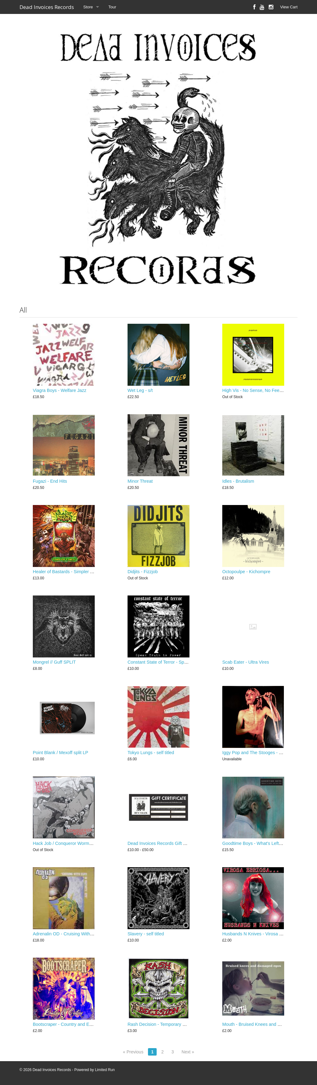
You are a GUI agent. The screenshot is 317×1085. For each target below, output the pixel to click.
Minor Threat (140, 481)
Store (88, 7)
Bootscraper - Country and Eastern (67, 1024)
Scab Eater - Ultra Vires (245, 662)
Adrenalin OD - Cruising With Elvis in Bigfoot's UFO (83, 933)
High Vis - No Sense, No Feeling (254, 390)
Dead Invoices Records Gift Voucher (163, 843)
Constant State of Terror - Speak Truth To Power (175, 662)
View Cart (288, 7)
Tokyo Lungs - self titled (151, 752)
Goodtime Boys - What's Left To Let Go (260, 843)
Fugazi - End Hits (50, 481)
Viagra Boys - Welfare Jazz (59, 390)
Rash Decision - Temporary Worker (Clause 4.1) (175, 1024)
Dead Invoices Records (47, 7)
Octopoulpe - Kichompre (246, 571)
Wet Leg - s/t (140, 390)
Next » (188, 1051)
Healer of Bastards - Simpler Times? (68, 571)
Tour (112, 7)
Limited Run (105, 1070)
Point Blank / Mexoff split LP (60, 752)
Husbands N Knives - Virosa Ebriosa (258, 933)
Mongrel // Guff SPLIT (54, 662)
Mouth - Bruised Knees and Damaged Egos (265, 1024)
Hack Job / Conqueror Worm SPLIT (68, 843)
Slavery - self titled (146, 933)
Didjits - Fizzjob (143, 571)
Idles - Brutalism (238, 481)
